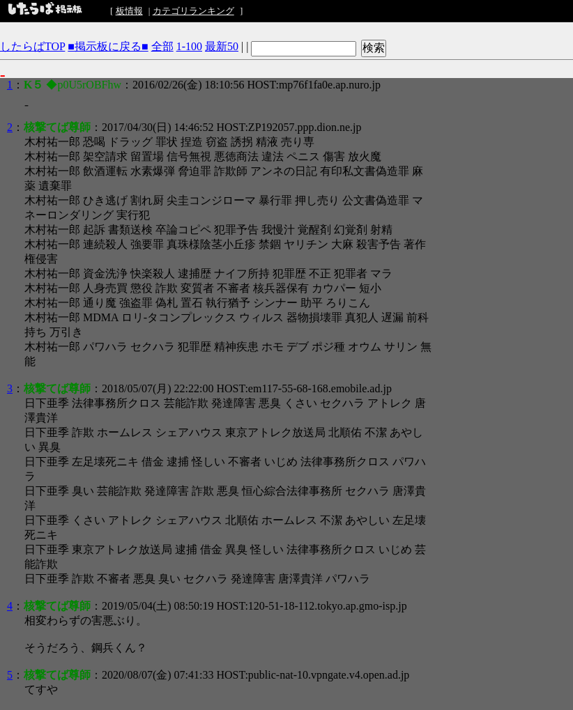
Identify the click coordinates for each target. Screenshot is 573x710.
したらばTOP (32, 46)
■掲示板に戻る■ (108, 46)
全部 (162, 46)
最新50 (221, 46)
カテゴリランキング (193, 11)
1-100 (189, 46)
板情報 (129, 11)
